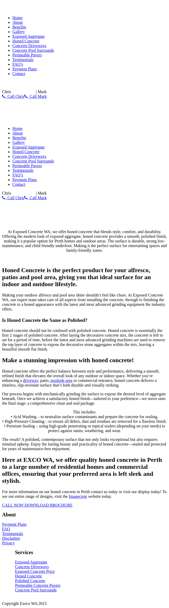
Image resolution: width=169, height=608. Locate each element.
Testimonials (23, 59)
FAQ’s (17, 64)
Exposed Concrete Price (35, 571)
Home (17, 18)
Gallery (18, 31)
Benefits (19, 27)
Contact (18, 73)
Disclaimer (11, 538)
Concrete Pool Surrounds (33, 50)
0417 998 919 (59, 92)
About (17, 22)
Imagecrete (78, 496)
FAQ (6, 529)
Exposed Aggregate (28, 36)
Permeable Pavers (27, 55)
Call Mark (35, 96)
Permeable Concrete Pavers (37, 585)
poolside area (61, 380)
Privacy (8, 543)
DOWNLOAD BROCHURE (48, 505)
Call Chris (13, 96)
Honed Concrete (25, 41)
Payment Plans (24, 69)
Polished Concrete (30, 581)
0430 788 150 (23, 92)
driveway (30, 380)
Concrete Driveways (29, 45)
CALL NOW (13, 505)
